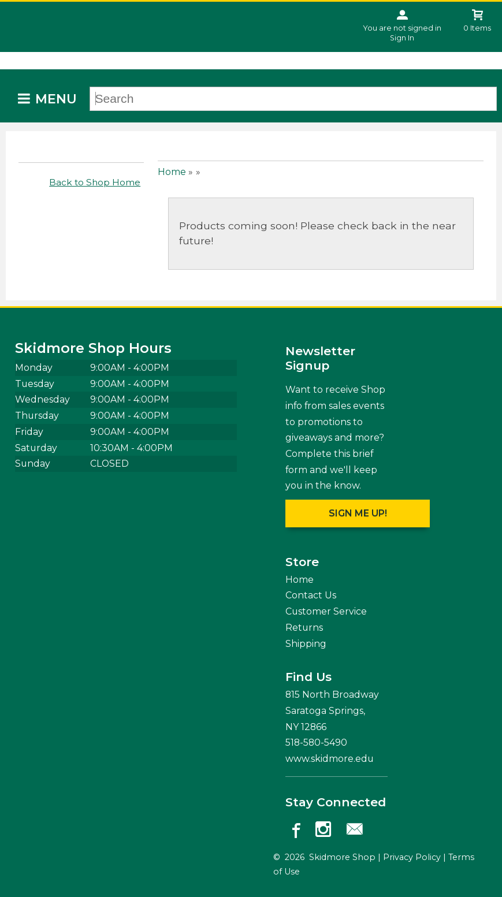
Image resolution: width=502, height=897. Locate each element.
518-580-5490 (316, 742)
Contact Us (310, 595)
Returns (304, 627)
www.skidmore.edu (329, 758)
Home (172, 171)
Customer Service (326, 611)
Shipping (305, 643)
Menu (56, 99)
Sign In (402, 38)
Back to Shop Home (94, 182)
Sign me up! (358, 513)
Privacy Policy (412, 857)
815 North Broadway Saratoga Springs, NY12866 (332, 710)
